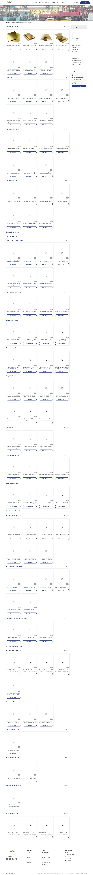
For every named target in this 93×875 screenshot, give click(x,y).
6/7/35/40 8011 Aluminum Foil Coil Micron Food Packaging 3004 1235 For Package (29, 834)
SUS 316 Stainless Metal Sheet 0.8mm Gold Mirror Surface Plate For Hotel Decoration (30, 536)
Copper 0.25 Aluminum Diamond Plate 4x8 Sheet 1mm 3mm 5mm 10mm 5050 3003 (29, 778)
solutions (53, 2)
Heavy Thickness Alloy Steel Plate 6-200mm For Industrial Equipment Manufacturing (30, 397)
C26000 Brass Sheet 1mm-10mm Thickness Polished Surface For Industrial (29, 47)
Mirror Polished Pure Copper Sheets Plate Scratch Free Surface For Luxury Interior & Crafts (46, 173)
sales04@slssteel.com (78, 77)
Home (35, 2)
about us (41, 2)
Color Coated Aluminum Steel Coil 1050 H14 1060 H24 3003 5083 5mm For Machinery (13, 723)
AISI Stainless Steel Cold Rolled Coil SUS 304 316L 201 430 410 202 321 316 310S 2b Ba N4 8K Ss (46, 671)
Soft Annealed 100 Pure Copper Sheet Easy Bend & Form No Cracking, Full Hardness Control (30, 173)
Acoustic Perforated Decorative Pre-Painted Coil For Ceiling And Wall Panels (45, 313)
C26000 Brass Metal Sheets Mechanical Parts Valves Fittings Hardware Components (13, 71)
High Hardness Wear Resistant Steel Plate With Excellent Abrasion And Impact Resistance (46, 476)
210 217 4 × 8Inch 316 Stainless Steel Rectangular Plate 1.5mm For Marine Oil (45, 536)
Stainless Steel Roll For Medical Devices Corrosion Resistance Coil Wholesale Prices (61, 504)
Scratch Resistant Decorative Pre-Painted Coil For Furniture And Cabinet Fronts (29, 313)
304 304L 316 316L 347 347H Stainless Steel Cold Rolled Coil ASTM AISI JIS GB (30, 639)
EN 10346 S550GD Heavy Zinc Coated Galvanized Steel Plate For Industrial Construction (61, 341)
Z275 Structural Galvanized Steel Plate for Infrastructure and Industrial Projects (13, 341)
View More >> (66, 26)
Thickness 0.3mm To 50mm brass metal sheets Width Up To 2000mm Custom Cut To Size (13, 47)
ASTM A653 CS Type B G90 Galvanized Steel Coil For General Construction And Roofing (45, 369)
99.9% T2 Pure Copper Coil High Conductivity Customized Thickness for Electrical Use (45, 201)
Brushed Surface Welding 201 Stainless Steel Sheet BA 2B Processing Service (29, 611)
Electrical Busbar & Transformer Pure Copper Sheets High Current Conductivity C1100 (13, 173)
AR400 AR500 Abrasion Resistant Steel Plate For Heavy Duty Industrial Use (30, 476)
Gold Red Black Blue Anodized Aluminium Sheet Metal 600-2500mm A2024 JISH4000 (13, 806)
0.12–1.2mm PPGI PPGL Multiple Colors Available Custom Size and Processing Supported (29, 261)
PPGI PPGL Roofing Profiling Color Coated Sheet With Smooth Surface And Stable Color (13, 261)
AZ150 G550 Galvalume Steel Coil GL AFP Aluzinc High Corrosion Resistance (13, 750)
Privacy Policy (8, 873)
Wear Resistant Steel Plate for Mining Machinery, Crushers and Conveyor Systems (13, 476)
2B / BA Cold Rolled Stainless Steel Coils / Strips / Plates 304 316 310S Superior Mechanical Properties (45, 639)
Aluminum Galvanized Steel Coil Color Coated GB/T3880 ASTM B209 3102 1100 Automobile (46, 723)
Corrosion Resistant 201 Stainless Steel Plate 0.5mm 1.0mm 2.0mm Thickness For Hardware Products (45, 587)
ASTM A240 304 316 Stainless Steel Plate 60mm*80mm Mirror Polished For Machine (13, 536)
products (47, 2)
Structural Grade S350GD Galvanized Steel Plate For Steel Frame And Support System (46, 341)
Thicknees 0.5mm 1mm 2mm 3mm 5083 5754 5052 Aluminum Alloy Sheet (13, 778)
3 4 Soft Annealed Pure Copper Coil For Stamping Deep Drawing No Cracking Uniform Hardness (29, 201)
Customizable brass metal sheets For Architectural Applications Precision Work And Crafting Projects (46, 71)
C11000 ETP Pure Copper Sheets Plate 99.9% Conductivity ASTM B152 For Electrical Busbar (45, 150)
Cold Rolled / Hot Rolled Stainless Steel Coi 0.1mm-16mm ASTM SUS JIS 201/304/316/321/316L (13, 504)
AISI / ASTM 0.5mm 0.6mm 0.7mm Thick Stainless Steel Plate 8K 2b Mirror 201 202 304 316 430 (13, 587)
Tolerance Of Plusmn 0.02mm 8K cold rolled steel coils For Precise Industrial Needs (13, 639)
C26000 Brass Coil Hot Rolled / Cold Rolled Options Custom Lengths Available (46, 122)
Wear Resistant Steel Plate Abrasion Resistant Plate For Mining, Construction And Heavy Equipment (62, 476)
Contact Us (29, 862)
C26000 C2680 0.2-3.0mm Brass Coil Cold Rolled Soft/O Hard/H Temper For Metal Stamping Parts (29, 122)
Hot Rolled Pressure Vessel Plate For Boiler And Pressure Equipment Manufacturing (45, 448)
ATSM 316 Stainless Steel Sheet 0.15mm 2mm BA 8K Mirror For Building (46, 560)
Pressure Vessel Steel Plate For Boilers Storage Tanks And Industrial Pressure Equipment (29, 448)
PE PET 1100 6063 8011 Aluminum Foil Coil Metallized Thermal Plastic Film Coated (45, 834)
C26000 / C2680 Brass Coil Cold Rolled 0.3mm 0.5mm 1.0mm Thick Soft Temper (29, 98)
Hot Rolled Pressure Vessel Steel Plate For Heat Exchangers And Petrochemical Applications (13, 448)
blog (58, 2)
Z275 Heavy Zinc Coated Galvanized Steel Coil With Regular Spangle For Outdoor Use (62, 369)
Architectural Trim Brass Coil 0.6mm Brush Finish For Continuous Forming (13, 98)
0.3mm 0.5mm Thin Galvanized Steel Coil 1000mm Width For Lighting (13, 369)
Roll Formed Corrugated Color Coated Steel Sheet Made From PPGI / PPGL (46, 261)
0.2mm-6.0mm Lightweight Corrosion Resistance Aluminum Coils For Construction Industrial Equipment (30, 723)
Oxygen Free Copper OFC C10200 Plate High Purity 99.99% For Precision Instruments (61, 150)
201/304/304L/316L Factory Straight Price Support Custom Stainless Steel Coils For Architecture (29, 504)
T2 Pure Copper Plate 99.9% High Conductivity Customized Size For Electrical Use (13, 150)
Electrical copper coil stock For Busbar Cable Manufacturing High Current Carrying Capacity (13, 201)
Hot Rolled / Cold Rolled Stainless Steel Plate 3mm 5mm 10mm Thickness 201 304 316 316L (29, 587)
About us (28, 852)
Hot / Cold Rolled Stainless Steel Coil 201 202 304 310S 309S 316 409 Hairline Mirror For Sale (45, 504)
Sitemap (13, 873)
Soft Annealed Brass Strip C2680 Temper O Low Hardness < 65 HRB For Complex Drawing (45, 98)
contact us (63, 2)
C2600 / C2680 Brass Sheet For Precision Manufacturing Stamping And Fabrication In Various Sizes (61, 47)
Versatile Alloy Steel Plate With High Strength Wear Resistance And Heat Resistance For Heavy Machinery (46, 420)
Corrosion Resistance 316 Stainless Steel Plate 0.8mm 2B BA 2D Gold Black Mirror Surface (29, 560)
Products (28, 854)
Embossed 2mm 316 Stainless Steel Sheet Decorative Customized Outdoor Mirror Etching (62, 536)
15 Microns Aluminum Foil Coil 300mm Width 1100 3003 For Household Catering (13, 834)
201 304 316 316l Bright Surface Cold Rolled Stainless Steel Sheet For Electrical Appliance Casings (13, 611)
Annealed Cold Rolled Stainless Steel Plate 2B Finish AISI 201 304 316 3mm (61, 587)
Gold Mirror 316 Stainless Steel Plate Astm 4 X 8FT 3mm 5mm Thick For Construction (13, 560)
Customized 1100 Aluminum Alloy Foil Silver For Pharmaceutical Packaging (62, 834)
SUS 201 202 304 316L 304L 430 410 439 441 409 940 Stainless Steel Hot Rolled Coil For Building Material (62, 671)
